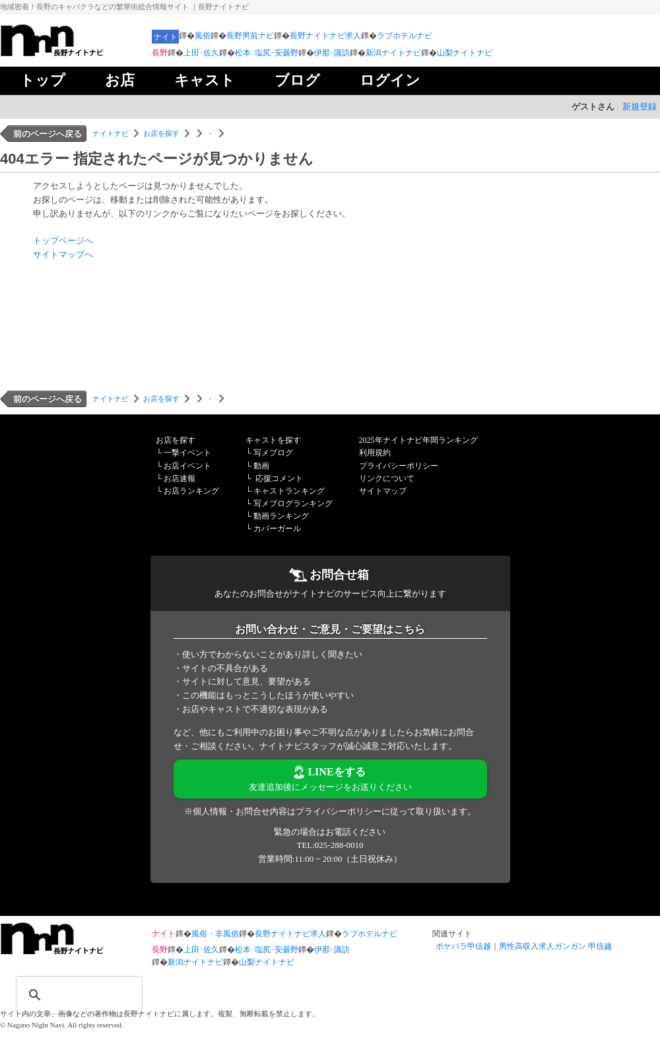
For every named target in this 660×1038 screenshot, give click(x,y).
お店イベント (187, 465)
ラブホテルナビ (404, 35)
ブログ (297, 80)
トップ (42, 80)
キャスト (204, 80)
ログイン (390, 80)
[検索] (62, 986)
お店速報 (179, 478)
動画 (261, 465)
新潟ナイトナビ (393, 52)
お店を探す (161, 133)
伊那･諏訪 (332, 52)
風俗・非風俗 (215, 933)
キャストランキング (289, 491)
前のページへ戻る (47, 134)
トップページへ (63, 240)
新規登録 (639, 107)
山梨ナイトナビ (464, 52)
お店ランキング (191, 491)
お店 (120, 80)
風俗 (203, 35)
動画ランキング (281, 516)
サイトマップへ (63, 254)
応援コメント (279, 478)
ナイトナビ (110, 133)
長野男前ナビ (250, 35)
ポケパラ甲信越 (463, 946)
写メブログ (273, 452)
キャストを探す (273, 440)
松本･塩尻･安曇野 (266, 52)
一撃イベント (187, 452)
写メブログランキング (293, 503)
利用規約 (375, 452)
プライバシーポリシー (398, 465)
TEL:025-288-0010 (329, 845)
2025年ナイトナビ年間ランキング (418, 440)
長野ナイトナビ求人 (325, 35)
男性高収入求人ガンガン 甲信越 (555, 946)
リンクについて (386, 478)
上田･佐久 (201, 52)
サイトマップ (383, 491)
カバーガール (277, 528)
